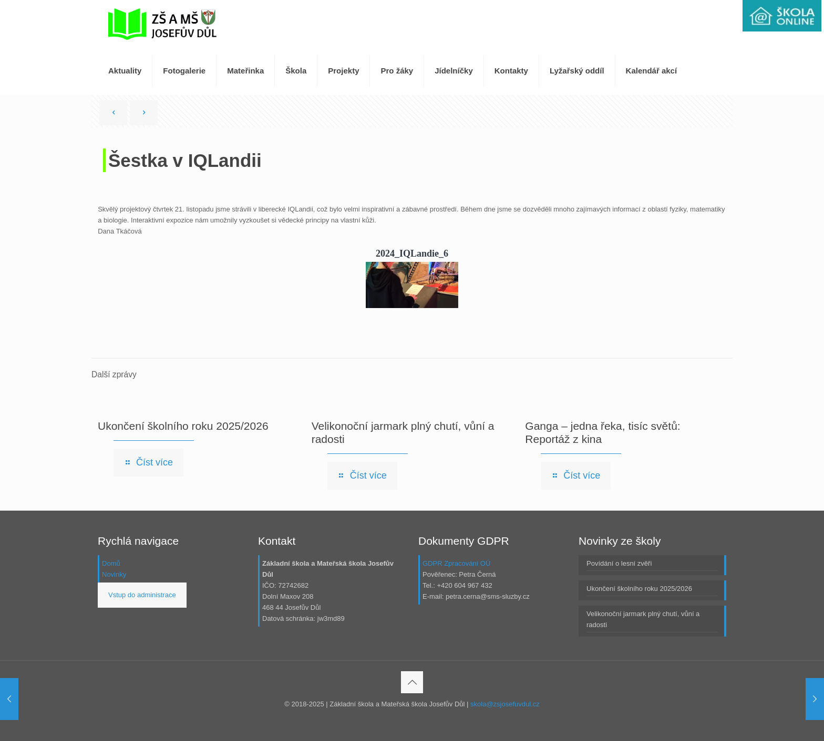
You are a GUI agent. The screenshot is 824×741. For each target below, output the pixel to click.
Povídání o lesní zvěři (619, 563)
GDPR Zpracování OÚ (456, 563)
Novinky (114, 574)
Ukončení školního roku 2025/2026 (183, 426)
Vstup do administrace (142, 595)
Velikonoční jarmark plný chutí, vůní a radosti (642, 619)
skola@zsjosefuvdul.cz (505, 704)
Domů (111, 563)
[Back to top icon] (412, 682)
